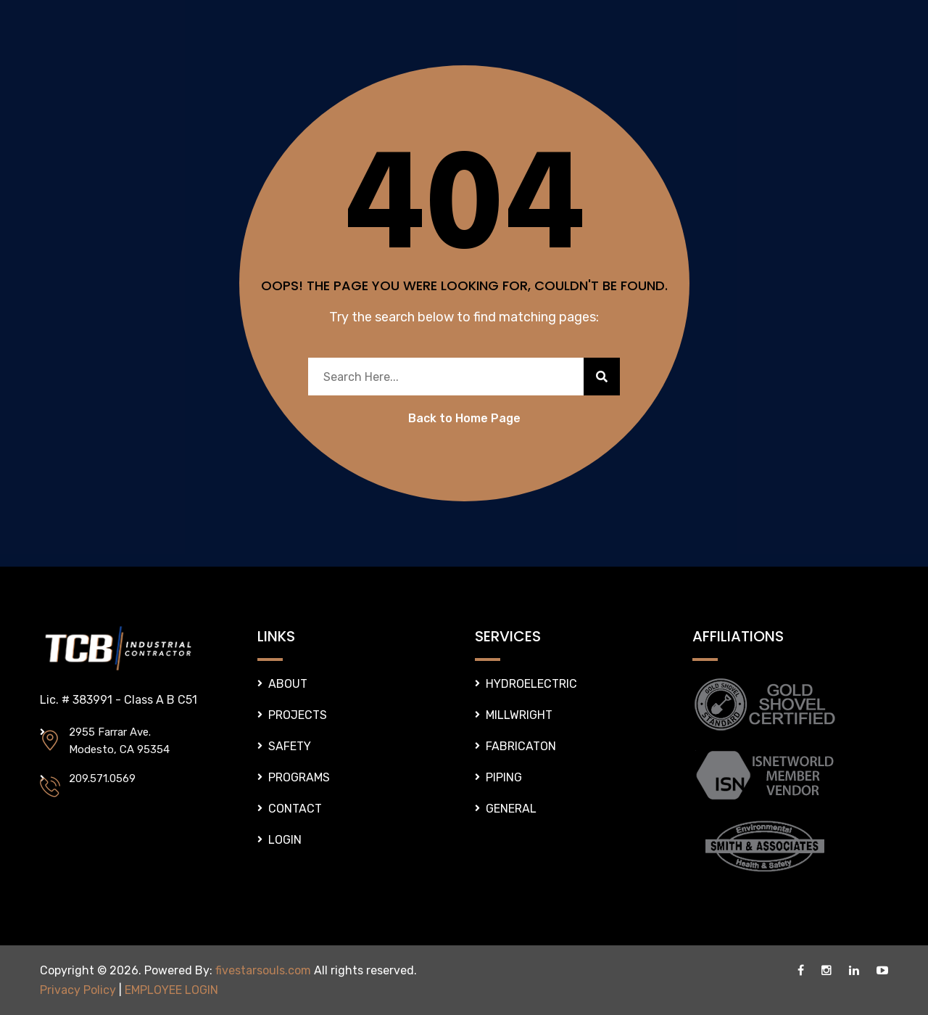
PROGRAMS (299, 777)
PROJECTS (297, 715)
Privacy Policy (78, 990)
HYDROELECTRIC (531, 684)
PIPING (504, 777)
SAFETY (289, 746)
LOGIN (285, 840)
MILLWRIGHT (519, 715)
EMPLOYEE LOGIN (171, 990)
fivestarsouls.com (263, 970)
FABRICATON (521, 746)
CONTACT (295, 808)
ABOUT (287, 684)
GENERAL (511, 808)
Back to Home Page (464, 418)
